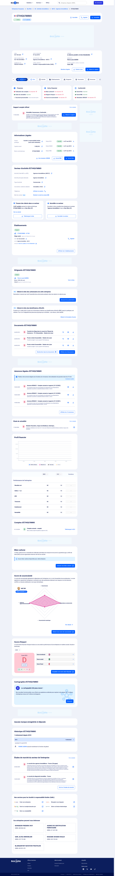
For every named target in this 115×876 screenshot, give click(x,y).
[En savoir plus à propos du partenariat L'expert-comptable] (42, 811)
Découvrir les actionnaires (68, 300)
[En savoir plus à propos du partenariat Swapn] (42, 802)
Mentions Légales (99, 874)
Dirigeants (67, 79)
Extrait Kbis (69, 158)
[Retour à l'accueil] (16, 861)
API (28, 870)
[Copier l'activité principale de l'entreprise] (45, 177)
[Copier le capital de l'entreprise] (42, 146)
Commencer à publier (69, 378)
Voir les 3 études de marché (66, 787)
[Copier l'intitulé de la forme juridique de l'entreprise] (42, 141)
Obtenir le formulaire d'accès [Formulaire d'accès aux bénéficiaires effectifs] (68, 317)
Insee (68, 64)
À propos (62, 874)
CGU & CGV (68, 874)
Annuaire (29, 868)
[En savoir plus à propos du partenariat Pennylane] (74, 806)
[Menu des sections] (13, 79)
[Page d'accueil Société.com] (15, 2)
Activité (42, 79)
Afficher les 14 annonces (67, 412)
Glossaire (57, 865)
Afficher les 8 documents (67, 352)
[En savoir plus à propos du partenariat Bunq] (42, 806)
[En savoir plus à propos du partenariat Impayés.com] (74, 802)
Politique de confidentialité (88, 874)
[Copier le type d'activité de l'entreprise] (42, 182)
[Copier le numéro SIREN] (22, 54)
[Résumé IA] (63, 332)
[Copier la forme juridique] (55, 63)
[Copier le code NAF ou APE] (51, 59)
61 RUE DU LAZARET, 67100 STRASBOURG (78, 55)
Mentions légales (65, 69)
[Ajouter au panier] (69, 115)
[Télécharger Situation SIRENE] (73, 146)
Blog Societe (84, 863)
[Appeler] (84, 17)
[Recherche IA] (22, 79)
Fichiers (29, 865)
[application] (45, 450)
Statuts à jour (78, 69)
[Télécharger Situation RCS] (73, 141)
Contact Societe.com (59, 863)
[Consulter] (68, 332)
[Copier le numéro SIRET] (26, 59)
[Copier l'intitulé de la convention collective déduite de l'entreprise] (44, 186)
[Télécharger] (73, 332)
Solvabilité (95, 17)
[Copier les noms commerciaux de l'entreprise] (42, 151)
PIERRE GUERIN (22, 746)
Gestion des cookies (77, 874)
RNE (72, 64)
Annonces (91, 79)
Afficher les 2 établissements (66, 251)
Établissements (54, 79)
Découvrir (69, 701)
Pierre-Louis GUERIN (72, 59)
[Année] (17, 650)
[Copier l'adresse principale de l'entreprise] (91, 54)
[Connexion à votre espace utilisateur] (98, 3)
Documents (79, 79)
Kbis (32, 79)
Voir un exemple (73, 107)
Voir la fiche (71, 280)
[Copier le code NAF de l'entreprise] (51, 173)
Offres (47, 2)
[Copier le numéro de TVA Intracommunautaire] (24, 63)
